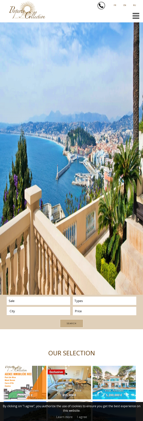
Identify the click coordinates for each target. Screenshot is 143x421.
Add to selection (43, 369)
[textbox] (40, 311)
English (124, 3)
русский (134, 3)
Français (115, 3)
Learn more (64, 417)
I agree (82, 417)
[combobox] (38, 311)
